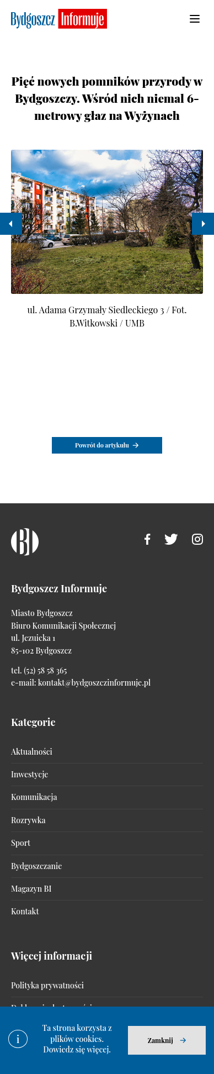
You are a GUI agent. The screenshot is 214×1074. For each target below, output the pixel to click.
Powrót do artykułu (102, 445)
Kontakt (25, 911)
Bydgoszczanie (36, 866)
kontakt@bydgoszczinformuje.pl (94, 682)
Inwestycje (29, 774)
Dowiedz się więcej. (77, 1049)
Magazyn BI (31, 888)
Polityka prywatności (47, 985)
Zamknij (160, 1040)
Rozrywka (28, 820)
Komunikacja (34, 797)
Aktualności (31, 751)
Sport (20, 843)
